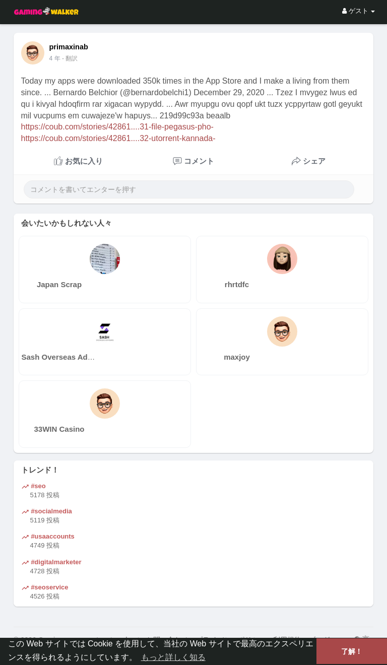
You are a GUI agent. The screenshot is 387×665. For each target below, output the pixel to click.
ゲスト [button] (358, 11)
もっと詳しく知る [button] (173, 657)
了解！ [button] (351, 651)
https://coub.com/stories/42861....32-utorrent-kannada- (118, 138)
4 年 (54, 58)
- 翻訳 (70, 58)
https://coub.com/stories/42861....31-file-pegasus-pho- (117, 126)
